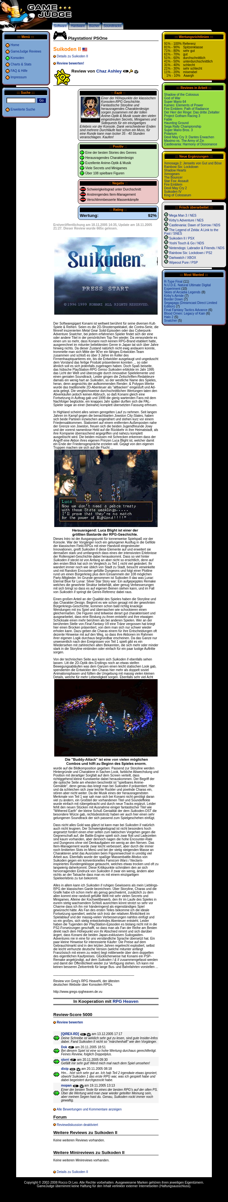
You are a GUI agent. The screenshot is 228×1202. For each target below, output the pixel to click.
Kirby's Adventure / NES (186, 220)
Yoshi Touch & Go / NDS (186, 243)
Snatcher (170, 320)
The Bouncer (173, 177)
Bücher (94, 26)
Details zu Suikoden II (72, 56)
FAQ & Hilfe (19, 71)
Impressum (18, 77)
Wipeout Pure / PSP (183, 262)
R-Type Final (173, 281)
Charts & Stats (21, 64)
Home (15, 45)
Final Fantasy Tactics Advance (185, 310)
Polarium (170, 133)
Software (60, 26)
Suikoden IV (172, 191)
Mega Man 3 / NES (182, 215)
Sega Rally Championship (182, 126)
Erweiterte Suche (23, 109)
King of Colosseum (177, 195)
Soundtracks (113, 26)
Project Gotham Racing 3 (182, 116)
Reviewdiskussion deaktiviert (77, 1125)
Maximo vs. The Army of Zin (184, 140)
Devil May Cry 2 (175, 188)
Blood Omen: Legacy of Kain (184, 313)
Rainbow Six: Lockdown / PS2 (190, 253)
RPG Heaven (126, 1001)
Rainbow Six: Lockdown (181, 167)
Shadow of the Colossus (181, 94)
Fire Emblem (173, 184)
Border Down (173, 299)
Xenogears (172, 174)
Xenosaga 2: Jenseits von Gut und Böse (193, 163)
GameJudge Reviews (26, 51)
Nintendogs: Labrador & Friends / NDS (196, 248)
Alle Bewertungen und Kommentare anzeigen (89, 1109)
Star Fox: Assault (176, 181)
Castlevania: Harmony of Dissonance (190, 144)
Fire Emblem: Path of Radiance (186, 109)
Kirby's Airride (174, 296)
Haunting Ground (176, 123)
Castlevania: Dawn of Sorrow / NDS (194, 225)
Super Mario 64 (175, 101)
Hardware (78, 26)
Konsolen (17, 58)
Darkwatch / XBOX (182, 257)
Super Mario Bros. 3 (178, 130)
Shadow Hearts (175, 170)
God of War (172, 98)
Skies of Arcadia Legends (182, 292)
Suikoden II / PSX (181, 238)
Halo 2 (168, 317)
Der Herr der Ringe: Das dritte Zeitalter (192, 112)
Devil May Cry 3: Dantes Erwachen (189, 137)
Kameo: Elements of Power (183, 105)
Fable (168, 119)
